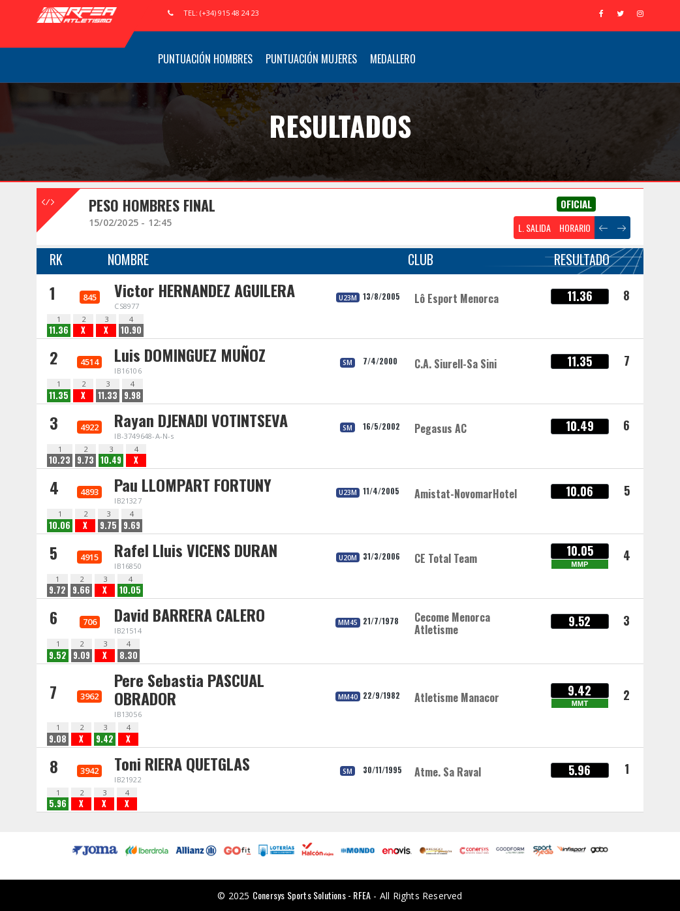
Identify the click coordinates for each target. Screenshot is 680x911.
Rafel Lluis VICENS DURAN (195, 550)
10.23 (59, 460)
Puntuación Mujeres (311, 59)
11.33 (107, 395)
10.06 (59, 525)
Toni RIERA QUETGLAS (182, 763)
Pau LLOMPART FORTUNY (192, 484)
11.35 (59, 395)
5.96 (58, 803)
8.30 (128, 655)
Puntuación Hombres (205, 59)
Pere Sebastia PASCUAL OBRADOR (189, 689)
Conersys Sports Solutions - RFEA (312, 895)
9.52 (58, 655)
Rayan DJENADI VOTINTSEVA (201, 420)
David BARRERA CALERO (189, 614)
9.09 (81, 655)
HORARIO (575, 227)
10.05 (130, 590)
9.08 (58, 739)
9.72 (57, 590)
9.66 (81, 590)
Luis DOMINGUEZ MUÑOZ (190, 354)
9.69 (131, 525)
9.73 (85, 460)
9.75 (108, 525)
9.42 (105, 739)
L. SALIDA (534, 227)
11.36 (59, 330)
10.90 (131, 330)
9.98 (132, 395)
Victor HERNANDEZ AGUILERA (204, 290)
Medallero (393, 59)
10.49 (110, 460)
